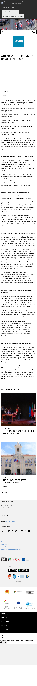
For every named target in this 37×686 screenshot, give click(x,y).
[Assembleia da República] (30, 594)
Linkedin (9, 531)
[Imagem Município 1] (18, 22)
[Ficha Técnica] (18, 547)
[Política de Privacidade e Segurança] (18, 549)
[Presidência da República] (7, 594)
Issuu (22, 531)
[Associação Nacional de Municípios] (7, 604)
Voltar (5, 492)
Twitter (16, 531)
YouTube (25, 531)
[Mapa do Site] (18, 544)
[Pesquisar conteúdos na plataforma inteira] (33, 32)
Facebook (19, 531)
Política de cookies (17, 4)
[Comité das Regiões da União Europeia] (18, 605)
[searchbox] (18, 32)
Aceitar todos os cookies (10, 12)
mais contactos (6, 526)
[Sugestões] (18, 541)
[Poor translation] (4, 642)
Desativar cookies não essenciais (13, 16)
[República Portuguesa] (18, 594)
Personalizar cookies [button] (9, 7)
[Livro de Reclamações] (18, 552)
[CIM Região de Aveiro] (30, 605)
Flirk (29, 531)
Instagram (12, 531)
